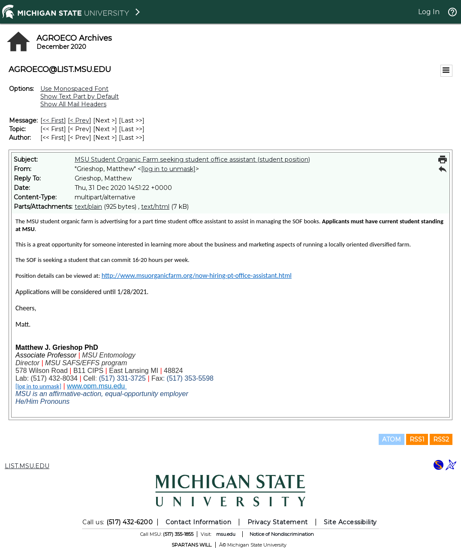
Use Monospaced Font (74, 89)
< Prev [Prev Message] (79, 120)
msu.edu (225, 534)
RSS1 (417, 439)
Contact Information (198, 522)
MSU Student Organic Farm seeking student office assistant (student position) (192, 159)
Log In (429, 12)
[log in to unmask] (168, 169)
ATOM (391, 439)
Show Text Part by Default (79, 96)
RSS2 (441, 439)
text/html (155, 206)
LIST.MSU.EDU (27, 466)
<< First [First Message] (53, 120)
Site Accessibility (350, 522)
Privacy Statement (277, 522)
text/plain (88, 206)
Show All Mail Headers (73, 104)
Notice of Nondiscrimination (282, 534)
